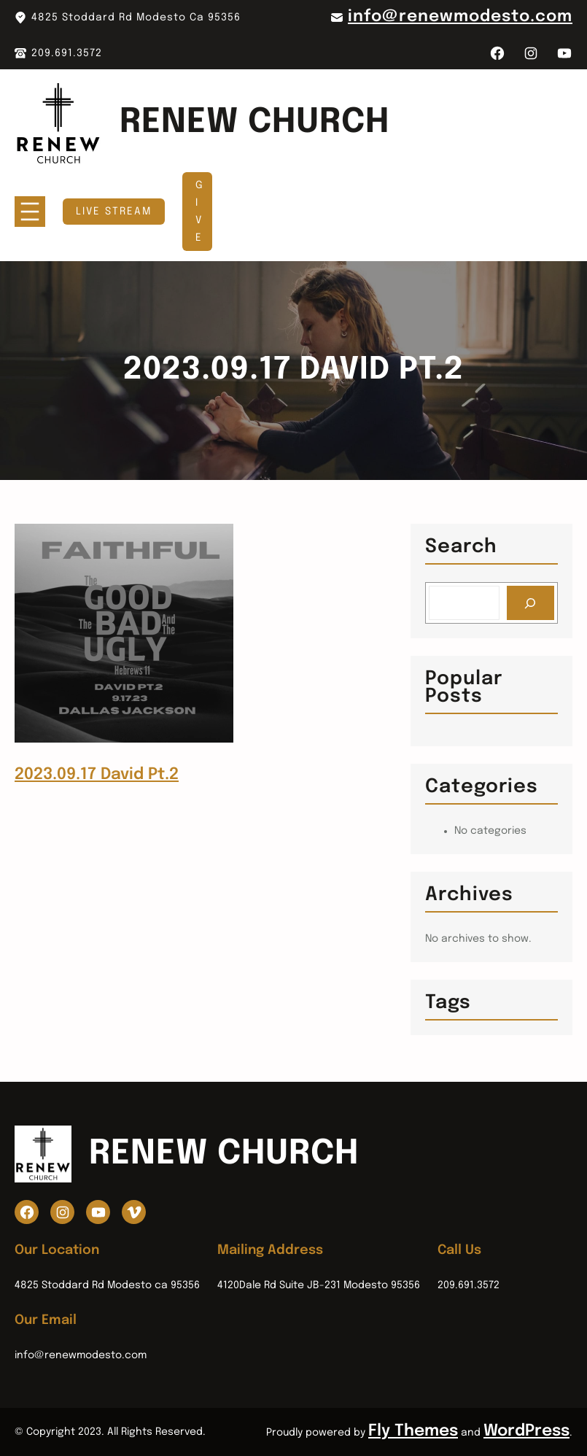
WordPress (526, 1431)
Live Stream (114, 211)
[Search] (530, 603)
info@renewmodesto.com (460, 17)
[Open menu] (30, 211)
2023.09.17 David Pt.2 (97, 775)
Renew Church (254, 123)
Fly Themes (413, 1431)
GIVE (199, 211)
